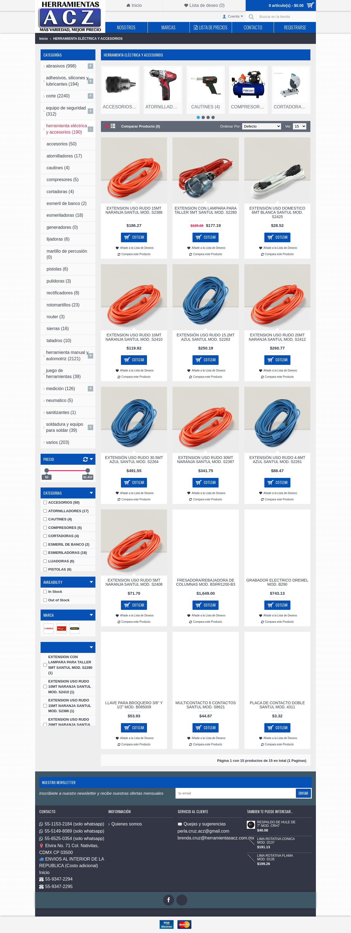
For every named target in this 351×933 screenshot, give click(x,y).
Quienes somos (125, 824)
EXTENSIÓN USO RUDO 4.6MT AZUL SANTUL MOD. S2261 (277, 459)
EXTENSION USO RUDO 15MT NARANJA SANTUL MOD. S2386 (134, 210)
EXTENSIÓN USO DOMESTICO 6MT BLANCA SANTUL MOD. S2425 (277, 212)
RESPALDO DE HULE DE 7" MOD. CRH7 (276, 824)
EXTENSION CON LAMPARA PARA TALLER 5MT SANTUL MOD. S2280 (206, 210)
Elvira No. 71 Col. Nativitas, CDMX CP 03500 (69, 849)
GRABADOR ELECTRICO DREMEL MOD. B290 (277, 582)
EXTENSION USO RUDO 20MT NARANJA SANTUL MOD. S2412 (277, 337)
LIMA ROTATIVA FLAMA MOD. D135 (275, 857)
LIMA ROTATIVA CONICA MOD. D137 (276, 840)
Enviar (303, 793)
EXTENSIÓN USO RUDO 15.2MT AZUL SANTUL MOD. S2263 (206, 337)
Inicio (44, 872)
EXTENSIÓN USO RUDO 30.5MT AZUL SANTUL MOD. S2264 (134, 459)
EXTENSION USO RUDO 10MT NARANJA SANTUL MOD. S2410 (134, 337)
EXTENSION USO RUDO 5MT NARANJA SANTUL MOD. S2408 (134, 582)
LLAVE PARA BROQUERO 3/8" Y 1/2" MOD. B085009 (134, 705)
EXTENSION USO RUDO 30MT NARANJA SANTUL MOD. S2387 (205, 459)
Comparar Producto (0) (140, 126)
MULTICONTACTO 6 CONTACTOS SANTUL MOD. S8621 (206, 705)
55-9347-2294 (56, 879)
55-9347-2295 (56, 886)
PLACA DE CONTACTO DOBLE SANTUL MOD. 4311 (277, 705)
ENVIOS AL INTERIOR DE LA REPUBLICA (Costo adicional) (71, 862)
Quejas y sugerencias (202, 824)
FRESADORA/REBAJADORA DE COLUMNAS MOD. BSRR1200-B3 (205, 582)
